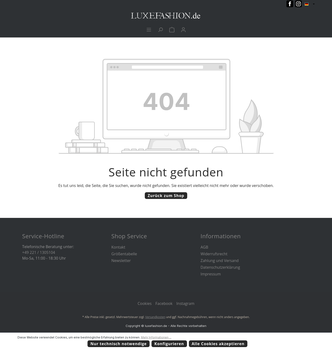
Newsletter (121, 260)
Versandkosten (155, 317)
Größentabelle (124, 253)
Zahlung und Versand (220, 260)
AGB (204, 247)
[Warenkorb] (172, 29)
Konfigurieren (169, 343)
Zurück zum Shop (166, 195)
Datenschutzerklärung (220, 267)
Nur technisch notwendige (118, 343)
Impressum (211, 274)
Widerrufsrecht (214, 253)
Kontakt (118, 247)
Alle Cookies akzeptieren (218, 343)
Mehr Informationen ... (156, 337)
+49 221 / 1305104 (38, 252)
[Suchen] (160, 29)
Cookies (144, 303)
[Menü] (149, 29)
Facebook (163, 303)
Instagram (185, 303)
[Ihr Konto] (183, 29)
